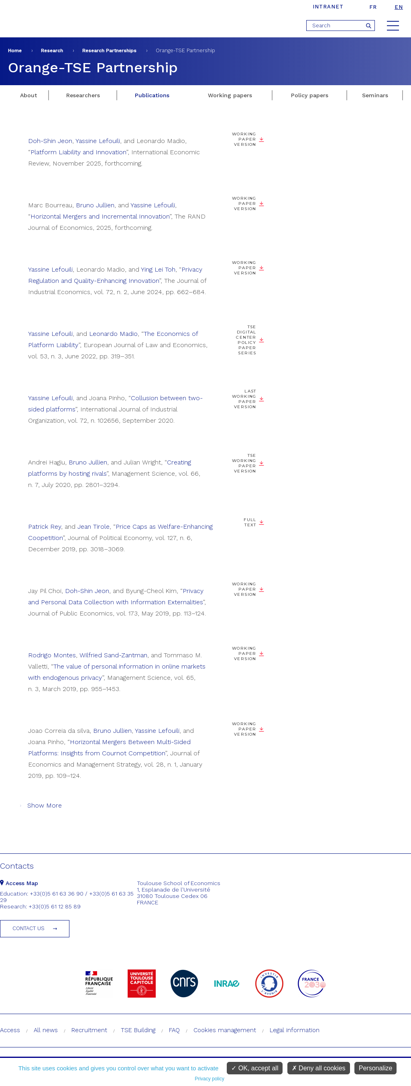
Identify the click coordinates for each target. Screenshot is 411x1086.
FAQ (174, 1030)
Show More (44, 805)
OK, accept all (254, 1068)
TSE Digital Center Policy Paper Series (246, 340)
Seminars (375, 95)
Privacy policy (209, 1079)
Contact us (28, 928)
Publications (152, 95)
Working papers (230, 95)
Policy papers (309, 95)
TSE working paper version (244, 463)
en (399, 7)
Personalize (376, 1068)
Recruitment (89, 1030)
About (28, 95)
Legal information (294, 1030)
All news (46, 1030)
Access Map (19, 883)
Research (52, 50)
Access (10, 1030)
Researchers (83, 95)
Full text (250, 522)
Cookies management (224, 1030)
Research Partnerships (109, 50)
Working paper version (244, 139)
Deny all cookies (319, 1068)
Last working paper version (244, 399)
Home (15, 50)
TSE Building (138, 1030)
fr (373, 7)
